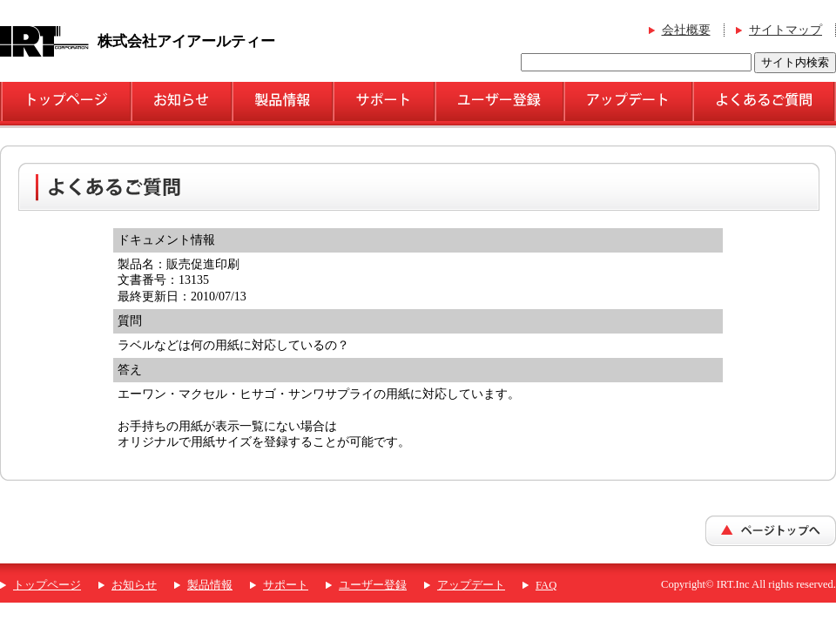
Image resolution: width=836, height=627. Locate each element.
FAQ (546, 585)
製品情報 (210, 585)
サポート (285, 585)
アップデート (471, 585)
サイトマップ (785, 30)
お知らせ (134, 585)
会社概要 (686, 30)
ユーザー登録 (373, 585)
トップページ (47, 585)
